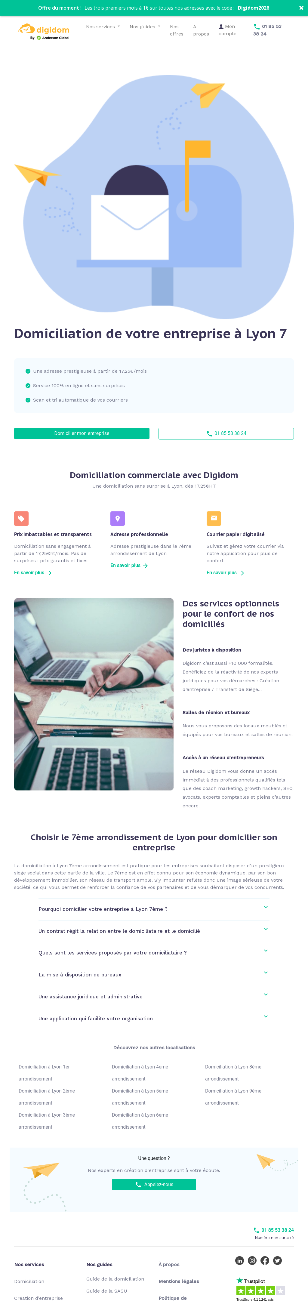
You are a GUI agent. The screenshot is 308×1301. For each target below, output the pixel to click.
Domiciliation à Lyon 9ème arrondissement (233, 1097)
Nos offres (176, 30)
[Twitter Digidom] (279, 1260)
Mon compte (227, 29)
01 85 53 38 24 (226, 433)
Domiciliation (29, 1281)
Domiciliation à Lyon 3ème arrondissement (47, 1121)
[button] (154, 8)
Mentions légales (179, 1281)
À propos (169, 1264)
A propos (201, 30)
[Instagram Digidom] (253, 1260)
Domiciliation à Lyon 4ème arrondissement (140, 1073)
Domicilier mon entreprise (81, 433)
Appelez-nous (154, 1184)
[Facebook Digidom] (266, 1260)
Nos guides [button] (143, 26)
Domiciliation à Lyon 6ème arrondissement (140, 1121)
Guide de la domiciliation (115, 1279)
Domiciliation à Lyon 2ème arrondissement (47, 1097)
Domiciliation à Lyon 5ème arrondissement (140, 1097)
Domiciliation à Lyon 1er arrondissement (44, 1073)
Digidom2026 (253, 8)
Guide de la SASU (106, 1291)
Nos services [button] (101, 26)
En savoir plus (33, 572)
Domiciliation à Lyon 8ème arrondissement (233, 1073)
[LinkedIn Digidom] (241, 1260)
